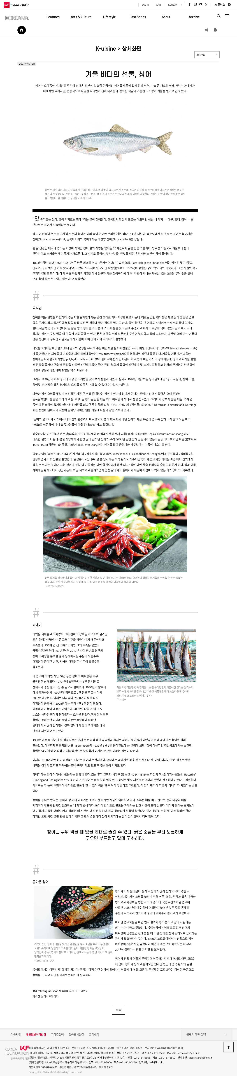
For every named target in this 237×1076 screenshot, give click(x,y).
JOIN (157, 5)
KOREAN (171, 5)
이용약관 (16, 1030)
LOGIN (144, 5)
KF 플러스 (218, 5)
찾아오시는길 (76, 1030)
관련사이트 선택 (206, 1030)
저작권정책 (57, 1030)
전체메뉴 (226, 15)
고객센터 (94, 1030)
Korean (202, 55)
